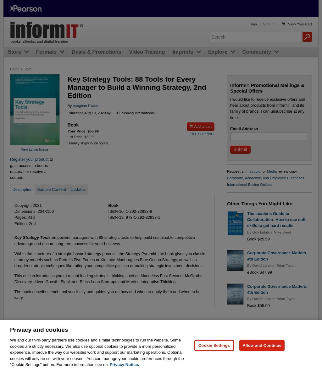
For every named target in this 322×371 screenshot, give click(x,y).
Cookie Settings (214, 349)
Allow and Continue (261, 349)
